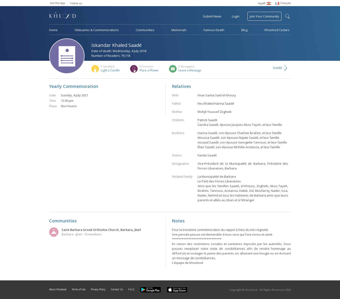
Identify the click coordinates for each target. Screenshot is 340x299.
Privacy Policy (98, 289)
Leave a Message (189, 70)
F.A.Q (131, 289)
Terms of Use (78, 289)
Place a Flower (149, 70)
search (287, 16)
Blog (244, 30)
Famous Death (214, 30)
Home (53, 30)
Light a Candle (110, 70)
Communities (145, 30)
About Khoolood (57, 289)
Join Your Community (264, 16)
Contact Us (117, 289)
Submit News (212, 16)
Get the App (57, 3)
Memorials (179, 30)
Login (235, 16)
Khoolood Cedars (276, 30)
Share (277, 68)
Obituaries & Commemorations (97, 30)
